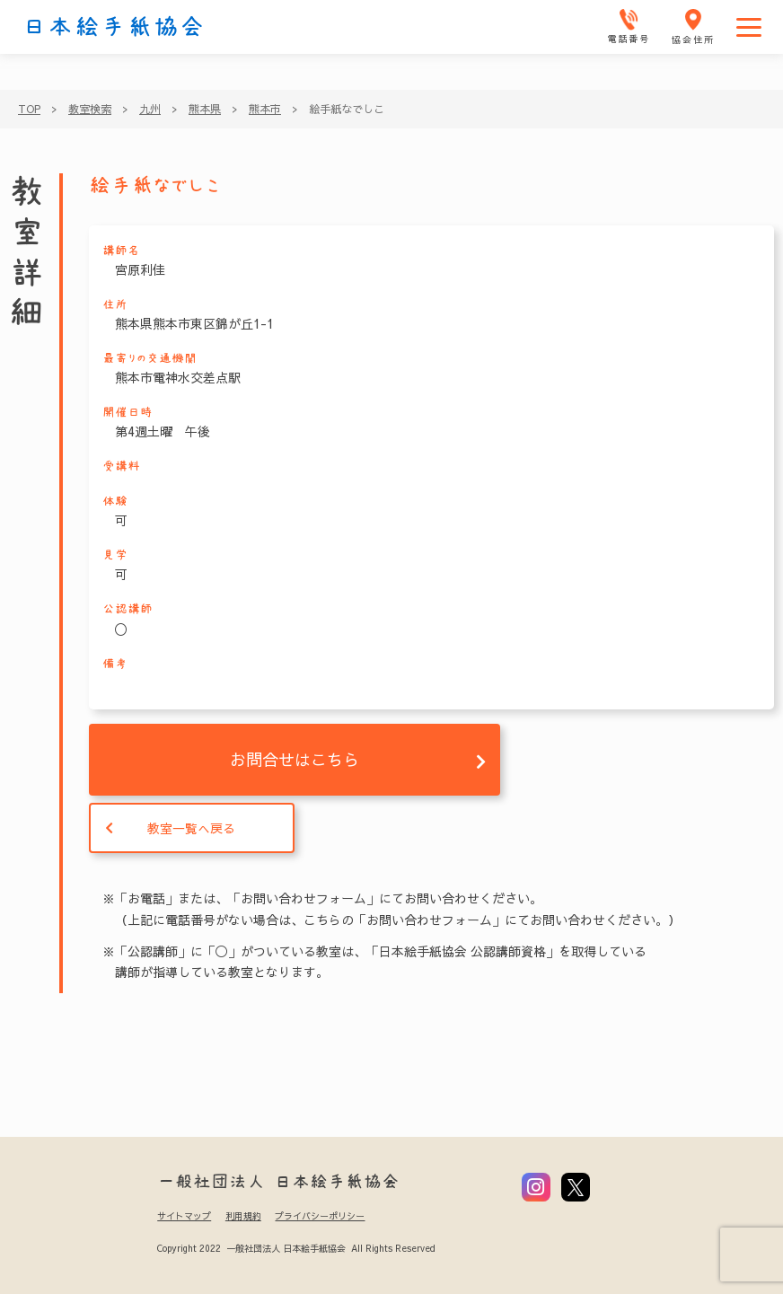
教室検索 (89, 108)
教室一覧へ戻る (191, 828)
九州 (150, 108)
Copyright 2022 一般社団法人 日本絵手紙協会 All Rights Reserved (296, 1248)
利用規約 (243, 1216)
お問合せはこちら (294, 759)
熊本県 (205, 108)
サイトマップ (184, 1216)
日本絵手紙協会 (114, 27)
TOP (29, 108)
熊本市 (265, 108)
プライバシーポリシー (320, 1216)
